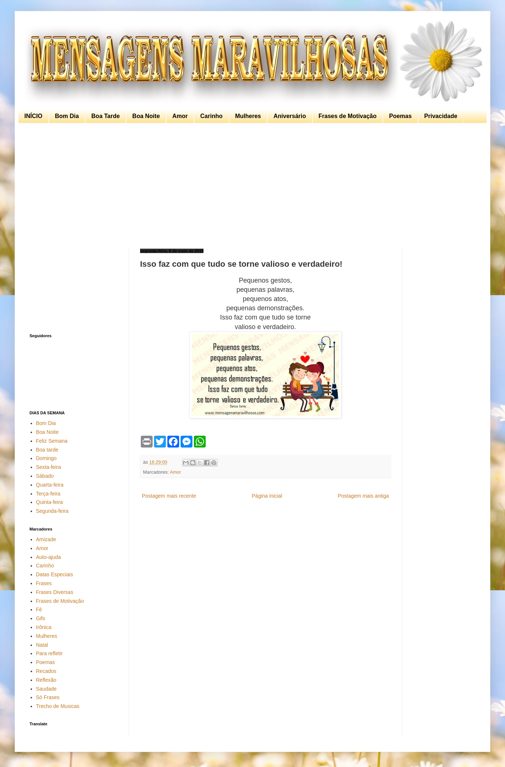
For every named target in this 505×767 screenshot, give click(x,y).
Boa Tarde (105, 116)
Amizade (46, 539)
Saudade (46, 689)
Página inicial (267, 496)
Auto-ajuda (48, 557)
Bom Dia (67, 116)
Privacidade (440, 116)
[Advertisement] (250, 186)
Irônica (44, 627)
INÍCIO (33, 116)
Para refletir (49, 653)
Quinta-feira (49, 502)
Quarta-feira (50, 485)
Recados (46, 671)
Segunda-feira (52, 511)
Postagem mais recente (169, 496)
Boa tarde (47, 450)
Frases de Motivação (347, 116)
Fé (39, 609)
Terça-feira (48, 494)
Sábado (45, 476)
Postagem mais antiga (363, 496)
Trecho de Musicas (58, 706)
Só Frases (48, 697)
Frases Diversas (54, 592)
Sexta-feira (48, 467)
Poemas (400, 116)
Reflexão (46, 680)
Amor (180, 116)
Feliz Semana (52, 441)
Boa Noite (146, 116)
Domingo (46, 458)
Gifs (40, 618)
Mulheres (248, 116)
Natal (42, 645)
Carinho (211, 116)
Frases (44, 583)
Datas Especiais (54, 574)
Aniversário (290, 116)
